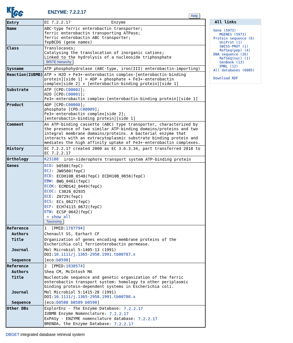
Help (194, 16)
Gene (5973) (224, 30)
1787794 (74, 228)
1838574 (74, 266)
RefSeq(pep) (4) (235, 50)
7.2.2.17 (133, 309)
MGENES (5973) (233, 34)
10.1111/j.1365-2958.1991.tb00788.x (95, 297)
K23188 (51, 159)
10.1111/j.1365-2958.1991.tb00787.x (95, 255)
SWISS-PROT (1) (234, 46)
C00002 (73, 90)
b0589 (77, 303)
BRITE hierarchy (58, 63)
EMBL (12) (229, 66)
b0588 (62, 303)
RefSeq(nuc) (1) (235, 58)
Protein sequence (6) (234, 38)
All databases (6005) (234, 70)
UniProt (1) (231, 42)
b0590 (62, 260)
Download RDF (225, 78)
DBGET (12, 335)
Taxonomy (54, 222)
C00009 (87, 110)
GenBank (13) (232, 62)
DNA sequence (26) (230, 54)
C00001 (73, 94)
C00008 (73, 105)
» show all (57, 217)
